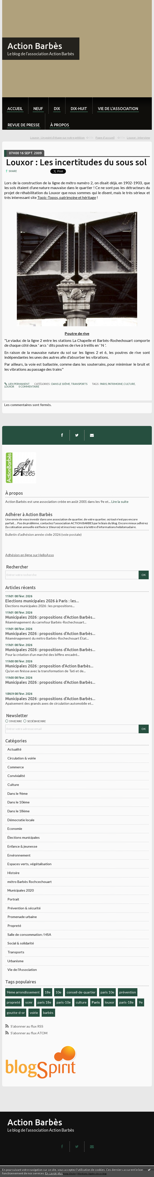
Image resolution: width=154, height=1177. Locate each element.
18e (48, 992)
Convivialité (16, 776)
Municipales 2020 (20, 890)
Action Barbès (34, 46)
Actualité (14, 749)
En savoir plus (54, 1173)
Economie (14, 828)
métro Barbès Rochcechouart (29, 882)
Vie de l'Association (22, 969)
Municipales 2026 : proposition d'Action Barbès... (49, 666)
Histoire (13, 873)
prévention (127, 992)
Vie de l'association (118, 108)
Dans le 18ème (18, 811)
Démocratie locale (20, 820)
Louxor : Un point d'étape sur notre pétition (57, 137)
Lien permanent (17, 383)
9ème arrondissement (23, 992)
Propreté (14, 926)
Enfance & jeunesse (22, 846)
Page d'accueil (105, 137)
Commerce (15, 767)
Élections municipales (23, 837)
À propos (59, 125)
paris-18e (126, 1002)
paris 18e (44, 1002)
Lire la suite (119, 501)
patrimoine (115, 383)
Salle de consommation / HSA (29, 934)
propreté (13, 1002)
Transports (15, 952)
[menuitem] (15, 105)
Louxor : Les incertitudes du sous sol (76, 162)
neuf (38, 108)
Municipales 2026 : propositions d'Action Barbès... (50, 617)
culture (81, 1002)
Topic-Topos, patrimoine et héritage (66, 197)
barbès (48, 1013)
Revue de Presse (24, 125)
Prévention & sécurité (24, 908)
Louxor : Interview (138, 137)
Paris (96, 1002)
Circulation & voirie (21, 758)
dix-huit (79, 108)
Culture (13, 785)
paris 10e (107, 992)
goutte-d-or (16, 1013)
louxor (109, 1002)
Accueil (15, 108)
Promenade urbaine (22, 917)
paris (103, 383)
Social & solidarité (20, 943)
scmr (28, 1002)
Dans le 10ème (18, 802)
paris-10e (64, 1002)
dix (57, 108)
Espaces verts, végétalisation (29, 864)
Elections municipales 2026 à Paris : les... (42, 601)
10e (58, 992)
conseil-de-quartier (81, 992)
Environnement (19, 855)
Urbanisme (15, 961)
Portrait (13, 899)
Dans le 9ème (17, 793)
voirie (34, 1013)
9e (141, 1002)
